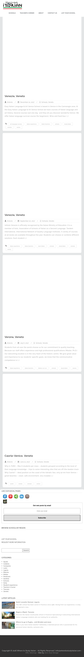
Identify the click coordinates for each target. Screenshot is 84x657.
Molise (5, 574)
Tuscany (6, 589)
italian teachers (46, 124)
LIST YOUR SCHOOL (9, 539)
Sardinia (6, 579)
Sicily (5, 583)
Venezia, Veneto (15, 96)
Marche (6, 572)
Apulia (5, 562)
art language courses (16, 124)
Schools (12, 13)
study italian (67, 124)
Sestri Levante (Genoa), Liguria (28, 602)
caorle (12, 483)
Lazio (5, 568)
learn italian (41, 246)
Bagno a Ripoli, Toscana (25, 612)
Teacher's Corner (9, 587)
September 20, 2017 (26, 221)
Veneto (51, 102)
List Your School (68, 13)
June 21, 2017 (24, 462)
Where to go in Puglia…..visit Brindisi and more (33, 622)
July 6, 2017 (23, 343)
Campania (7, 566)
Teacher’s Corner (27, 13)
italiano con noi (42, 368)
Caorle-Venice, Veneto (19, 455)
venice (18, 127)
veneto (20, 483)
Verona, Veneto (14, 336)
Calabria (6, 564)
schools (57, 124)
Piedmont (6, 576)
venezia (9, 127)
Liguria (5, 570)
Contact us (52, 13)
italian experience (32, 124)
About (41, 13)
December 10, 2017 (26, 102)
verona (74, 368)
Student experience (10, 585)
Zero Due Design (52, 653)
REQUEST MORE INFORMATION (13, 542)
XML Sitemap (30, 653)
